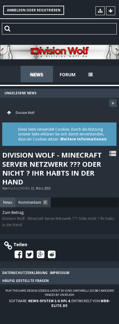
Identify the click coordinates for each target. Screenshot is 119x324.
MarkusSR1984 (19, 188)
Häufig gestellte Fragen (25, 280)
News (36, 75)
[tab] (7, 202)
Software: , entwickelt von (59, 303)
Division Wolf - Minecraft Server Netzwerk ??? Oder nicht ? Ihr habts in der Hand (52, 168)
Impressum (59, 273)
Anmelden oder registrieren (33, 10)
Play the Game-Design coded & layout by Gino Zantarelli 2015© (51, 291)
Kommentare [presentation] (33, 202)
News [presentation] (7, 202)
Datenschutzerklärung (25, 273)
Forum (68, 75)
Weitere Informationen (83, 139)
